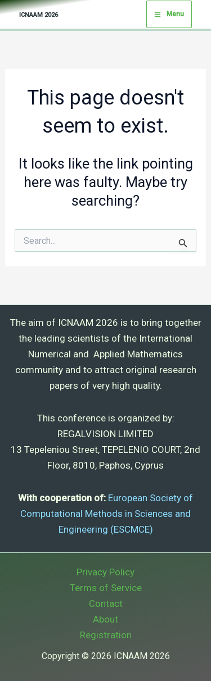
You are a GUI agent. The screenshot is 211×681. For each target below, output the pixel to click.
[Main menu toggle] (169, 15)
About (105, 619)
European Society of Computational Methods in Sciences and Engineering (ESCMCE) (106, 513)
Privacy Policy (105, 572)
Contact (106, 603)
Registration (106, 635)
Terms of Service (106, 587)
